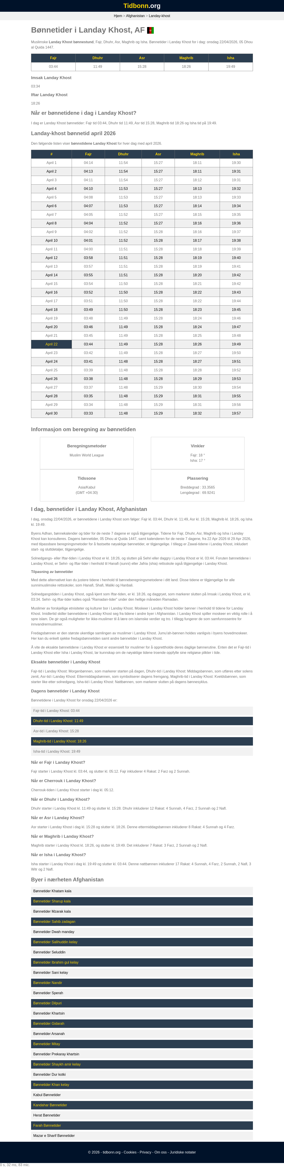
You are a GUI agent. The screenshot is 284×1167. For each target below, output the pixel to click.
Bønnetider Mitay (46, 1044)
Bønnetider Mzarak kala (52, 911)
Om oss (160, 1152)
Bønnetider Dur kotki (49, 1074)
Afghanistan (135, 16)
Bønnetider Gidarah (48, 1023)
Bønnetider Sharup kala (52, 901)
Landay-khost (159, 16)
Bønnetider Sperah (48, 993)
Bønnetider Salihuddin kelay (55, 942)
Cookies (130, 1152)
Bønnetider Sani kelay (50, 972)
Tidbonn (135, 5)
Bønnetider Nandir (47, 983)
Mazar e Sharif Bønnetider (54, 1136)
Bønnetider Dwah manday (53, 932)
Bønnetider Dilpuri (47, 1003)
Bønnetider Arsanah (49, 1034)
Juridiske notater (183, 1152)
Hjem (118, 16)
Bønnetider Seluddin (49, 952)
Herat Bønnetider (46, 1115)
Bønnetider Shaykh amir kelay (57, 1064)
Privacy (145, 1152)
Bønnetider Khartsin (49, 1013)
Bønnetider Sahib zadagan (54, 921)
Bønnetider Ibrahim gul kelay (56, 962)
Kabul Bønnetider (47, 1095)
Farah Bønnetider (47, 1125)
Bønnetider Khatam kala (52, 891)
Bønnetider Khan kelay (51, 1085)
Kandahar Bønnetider (50, 1105)
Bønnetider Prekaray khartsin (56, 1054)
